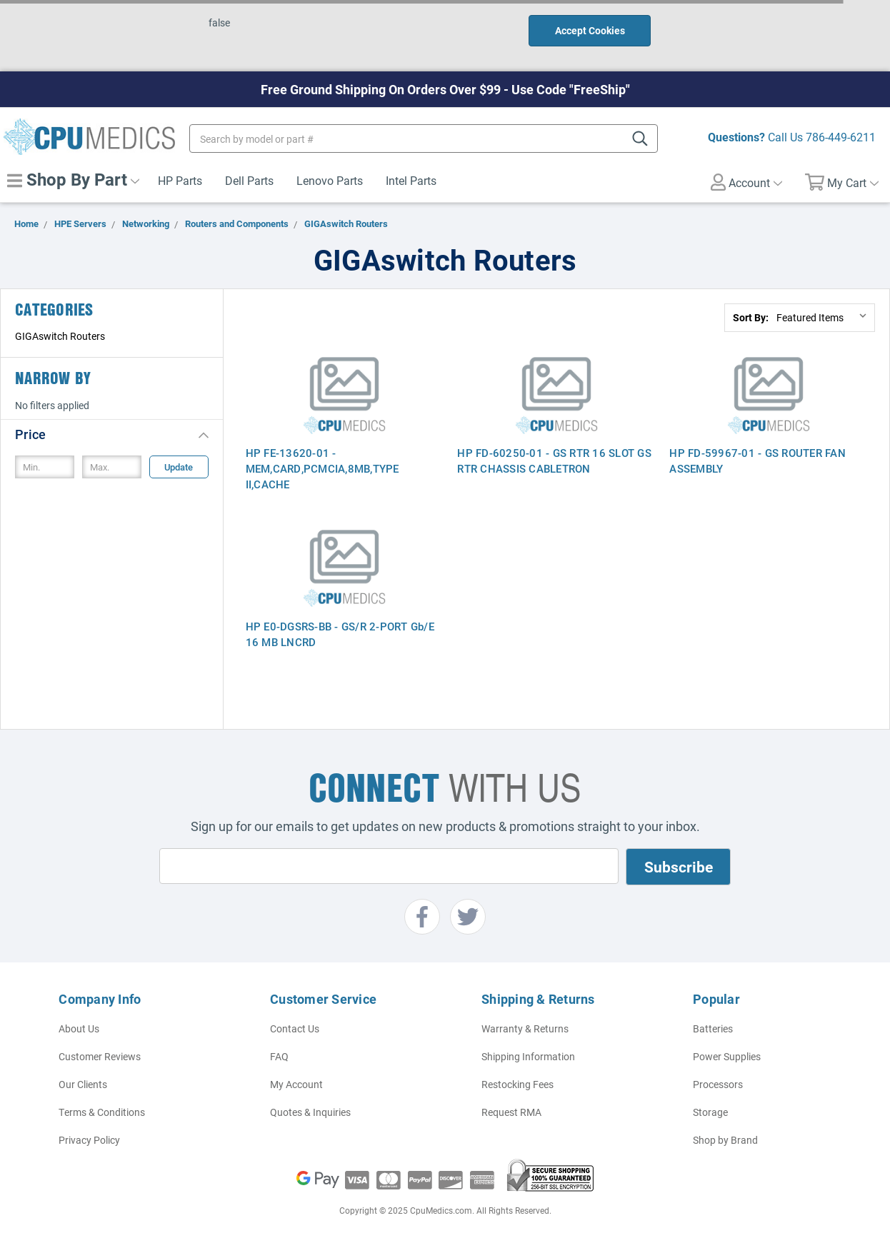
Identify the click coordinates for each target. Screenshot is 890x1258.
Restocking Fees (517, 1084)
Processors (718, 1084)
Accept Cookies (590, 30)
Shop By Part (73, 179)
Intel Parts (411, 180)
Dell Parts (249, 180)
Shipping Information (528, 1056)
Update (178, 467)
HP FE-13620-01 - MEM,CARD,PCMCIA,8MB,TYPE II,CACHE (322, 468)
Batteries (713, 1028)
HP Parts (180, 180)
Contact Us (294, 1028)
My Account (296, 1084)
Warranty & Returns (525, 1028)
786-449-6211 (841, 136)
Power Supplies (727, 1056)
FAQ (279, 1056)
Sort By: (751, 317)
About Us (79, 1028)
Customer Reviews (100, 1056)
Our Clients (83, 1084)
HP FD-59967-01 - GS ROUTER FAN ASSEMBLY (757, 460)
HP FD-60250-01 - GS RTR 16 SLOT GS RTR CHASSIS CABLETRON (554, 460)
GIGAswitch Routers (60, 336)
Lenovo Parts (329, 180)
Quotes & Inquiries (310, 1112)
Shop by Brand (725, 1140)
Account (746, 182)
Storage (710, 1112)
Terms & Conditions (102, 1112)
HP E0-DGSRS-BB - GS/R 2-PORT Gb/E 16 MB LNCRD (340, 634)
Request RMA (511, 1112)
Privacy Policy (89, 1140)
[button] (112, 433)
